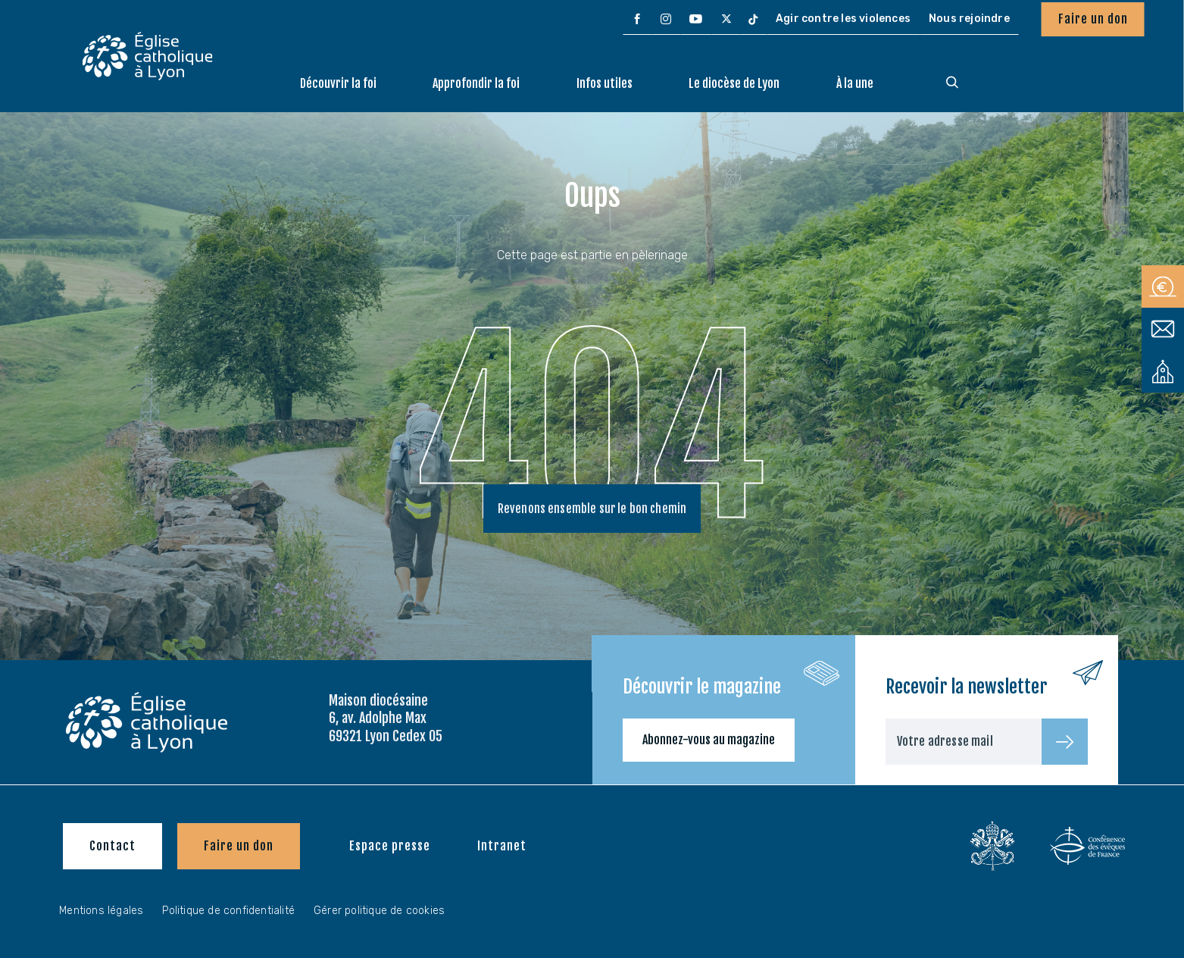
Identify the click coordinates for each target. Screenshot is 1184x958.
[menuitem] (637, 20)
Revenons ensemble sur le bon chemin (592, 509)
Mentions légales (101, 910)
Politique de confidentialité (228, 910)
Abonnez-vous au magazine (708, 739)
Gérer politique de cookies (379, 910)
